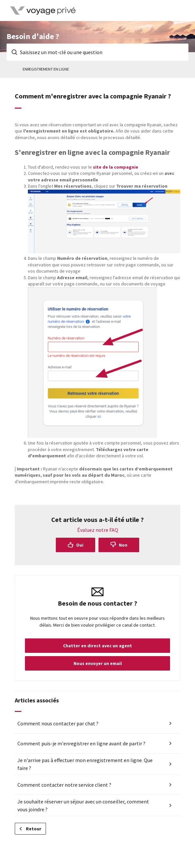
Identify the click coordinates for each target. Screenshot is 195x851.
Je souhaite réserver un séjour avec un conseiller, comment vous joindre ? (83, 805)
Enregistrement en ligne (46, 69)
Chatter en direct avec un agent (97, 646)
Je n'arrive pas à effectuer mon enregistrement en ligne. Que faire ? (85, 764)
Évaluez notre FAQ (97, 530)
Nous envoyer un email (98, 663)
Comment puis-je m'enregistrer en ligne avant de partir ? (81, 743)
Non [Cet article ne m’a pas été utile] (123, 545)
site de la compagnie (115, 167)
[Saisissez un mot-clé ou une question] (97, 52)
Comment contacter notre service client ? (64, 784)
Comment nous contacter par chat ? (57, 723)
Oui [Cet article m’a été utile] (79, 545)
